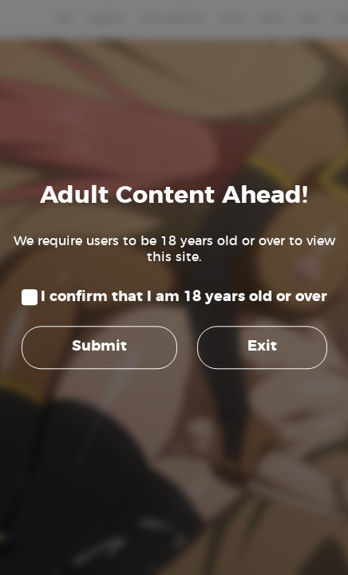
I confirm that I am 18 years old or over (184, 297)
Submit (99, 347)
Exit (262, 347)
